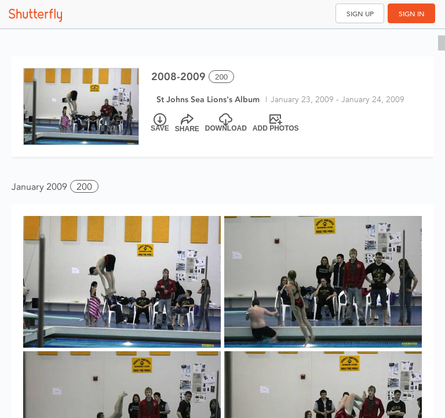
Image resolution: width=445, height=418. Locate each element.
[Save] (160, 123)
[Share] (187, 123)
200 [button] (84, 186)
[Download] (226, 123)
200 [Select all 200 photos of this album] (221, 77)
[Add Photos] (276, 123)
